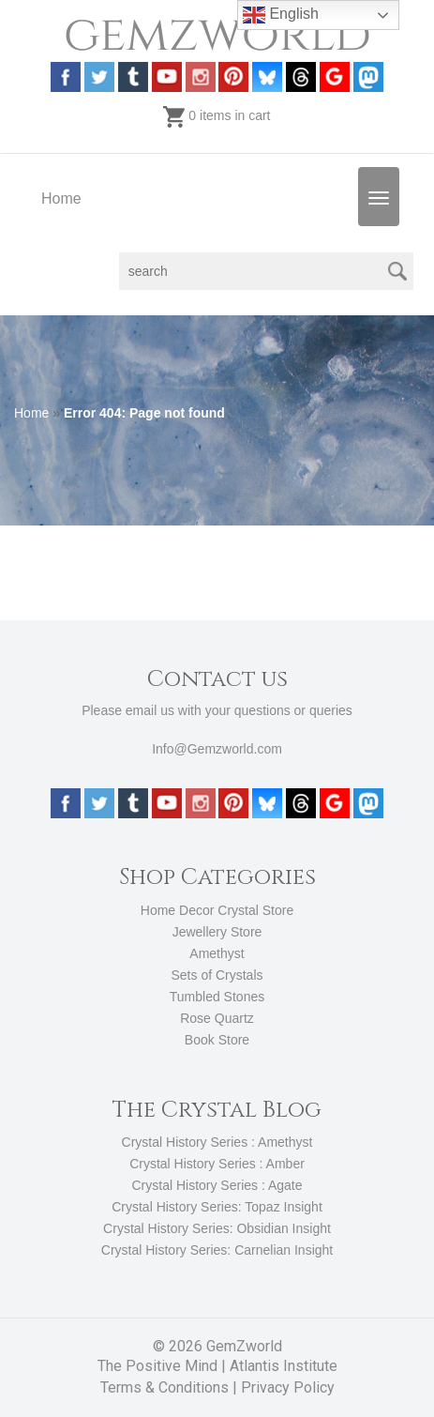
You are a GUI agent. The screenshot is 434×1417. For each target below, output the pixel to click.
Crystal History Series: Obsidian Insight (217, 1228)
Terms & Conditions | (170, 1387)
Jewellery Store (217, 931)
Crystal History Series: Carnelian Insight (217, 1249)
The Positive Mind (157, 1366)
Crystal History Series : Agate (216, 1185)
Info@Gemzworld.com (217, 748)
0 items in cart (216, 115)
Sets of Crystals (216, 975)
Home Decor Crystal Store (217, 910)
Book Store (217, 1039)
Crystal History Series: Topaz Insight (217, 1206)
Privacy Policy (288, 1387)
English (281, 15)
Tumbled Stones (217, 996)
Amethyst (216, 953)
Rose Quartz (217, 1018)
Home (61, 198)
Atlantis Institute (283, 1366)
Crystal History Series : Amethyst (217, 1142)
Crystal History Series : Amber (217, 1163)
